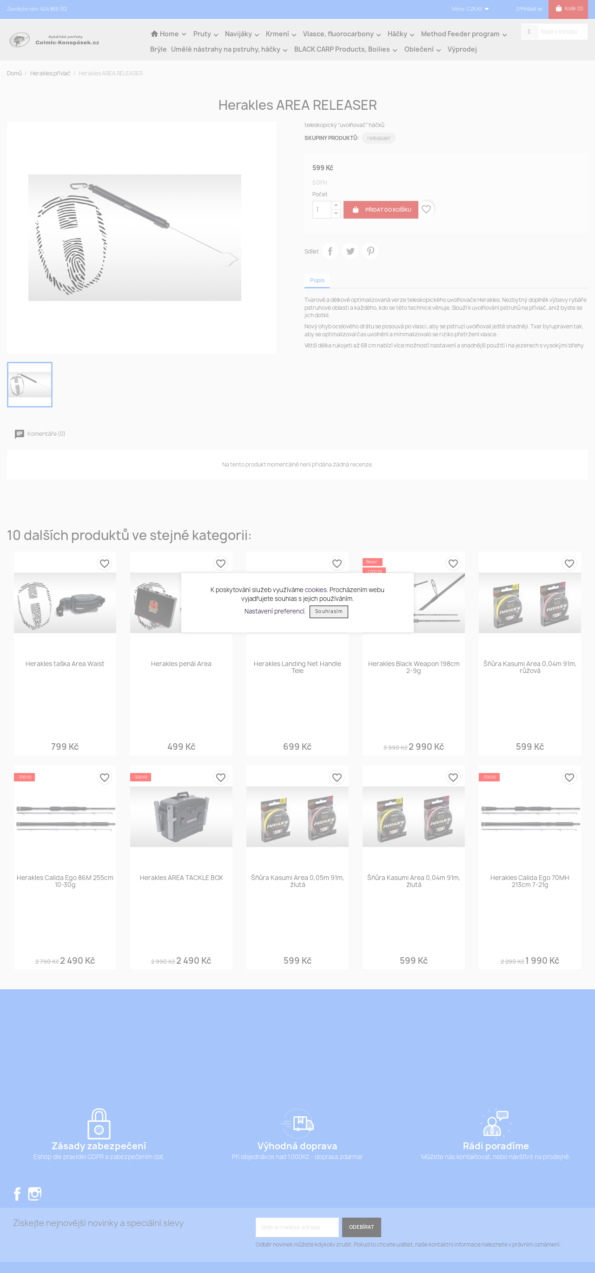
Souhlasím (329, 611)
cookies (316, 590)
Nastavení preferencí (274, 611)
